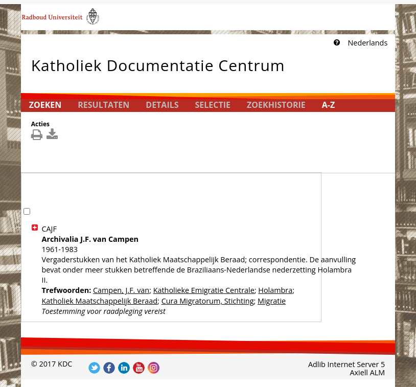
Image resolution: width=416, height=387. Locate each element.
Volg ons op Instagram (153, 368)
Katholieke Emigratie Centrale (204, 290)
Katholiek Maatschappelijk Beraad (99, 301)
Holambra (275, 290)
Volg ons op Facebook (109, 368)
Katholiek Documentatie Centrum (158, 63)
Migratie (272, 301)
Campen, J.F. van (121, 290)
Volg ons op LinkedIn (124, 368)
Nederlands (367, 43)
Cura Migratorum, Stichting (207, 301)
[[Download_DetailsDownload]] (53, 136)
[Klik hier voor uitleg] (336, 43)
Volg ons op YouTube (139, 368)
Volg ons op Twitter (94, 368)
